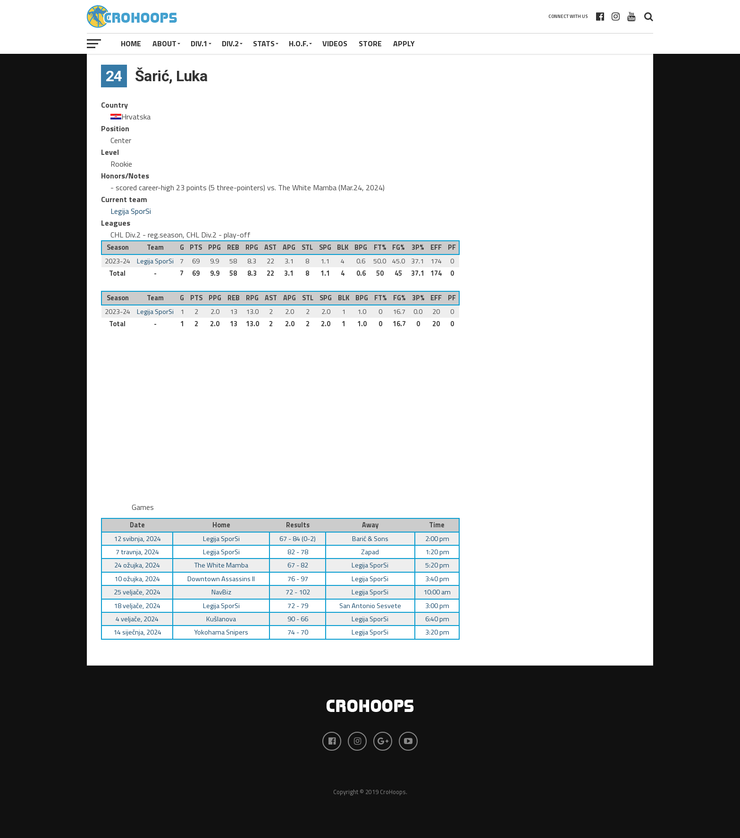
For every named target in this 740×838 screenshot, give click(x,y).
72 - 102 (298, 592)
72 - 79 (297, 606)
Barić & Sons (370, 538)
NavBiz (221, 592)
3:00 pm (437, 606)
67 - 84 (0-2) (297, 538)
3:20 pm (437, 632)
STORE (370, 43)
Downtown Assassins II (221, 579)
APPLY (404, 43)
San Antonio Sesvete (370, 606)
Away (370, 525)
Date (137, 525)
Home (131, 43)
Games (143, 507)
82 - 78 (297, 552)
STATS (264, 43)
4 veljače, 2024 (137, 619)
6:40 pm (437, 619)
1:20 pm (437, 552)
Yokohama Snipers (221, 632)
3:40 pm (437, 579)
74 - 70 (297, 632)
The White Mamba (221, 565)
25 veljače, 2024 (137, 592)
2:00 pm (437, 538)
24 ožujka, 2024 (137, 565)
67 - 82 (297, 565)
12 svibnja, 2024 (137, 538)
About (164, 43)
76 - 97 (297, 579)
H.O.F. (298, 43)
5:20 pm (437, 565)
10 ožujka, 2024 (137, 579)
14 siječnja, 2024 (137, 632)
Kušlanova (221, 619)
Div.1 (199, 43)
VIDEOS (334, 43)
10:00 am (437, 592)
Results (298, 525)
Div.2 (230, 43)
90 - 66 (297, 619)
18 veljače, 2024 (137, 606)
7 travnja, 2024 (137, 552)
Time (437, 525)
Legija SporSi (130, 211)
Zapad (370, 552)
